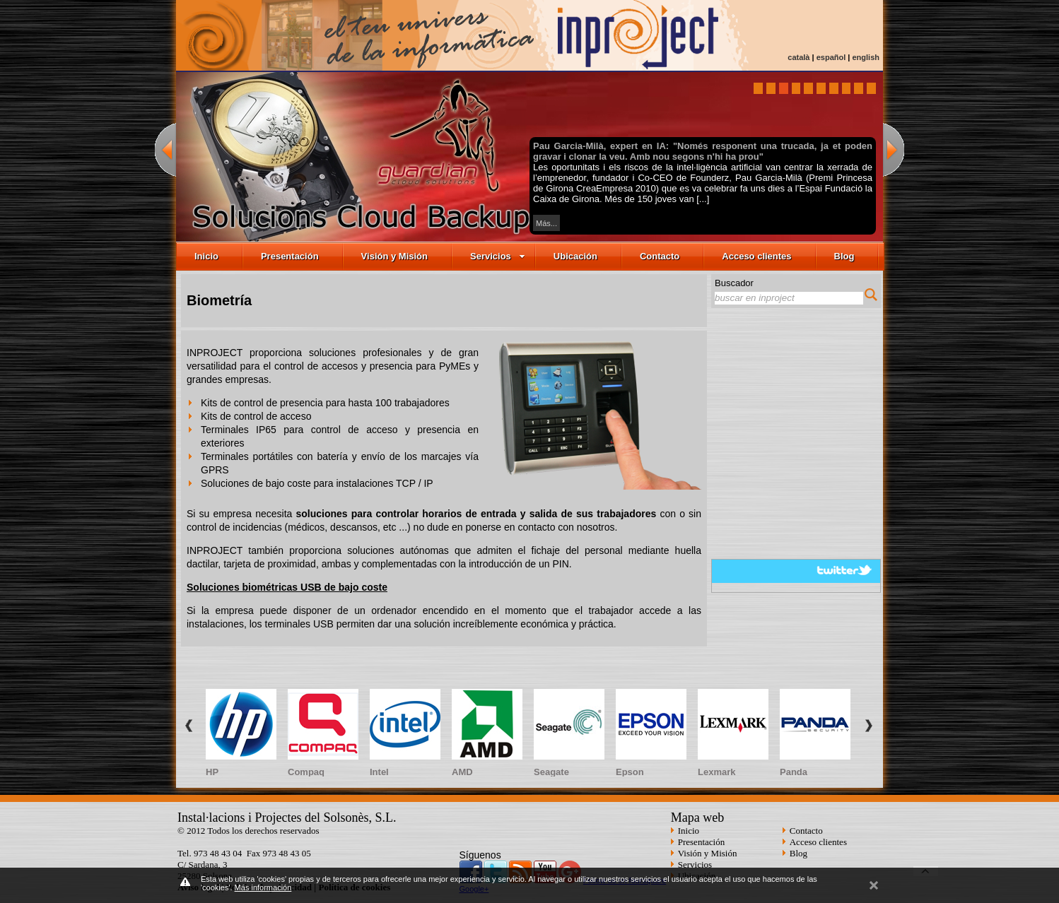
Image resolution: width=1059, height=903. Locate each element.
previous (165, 149)
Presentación (290, 256)
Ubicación (575, 256)
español (831, 57)
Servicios (497, 256)
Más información (263, 887)
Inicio (206, 256)
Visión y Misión (394, 256)
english (865, 57)
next (893, 149)
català (798, 57)
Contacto (659, 256)
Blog (844, 256)
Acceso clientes (756, 256)
